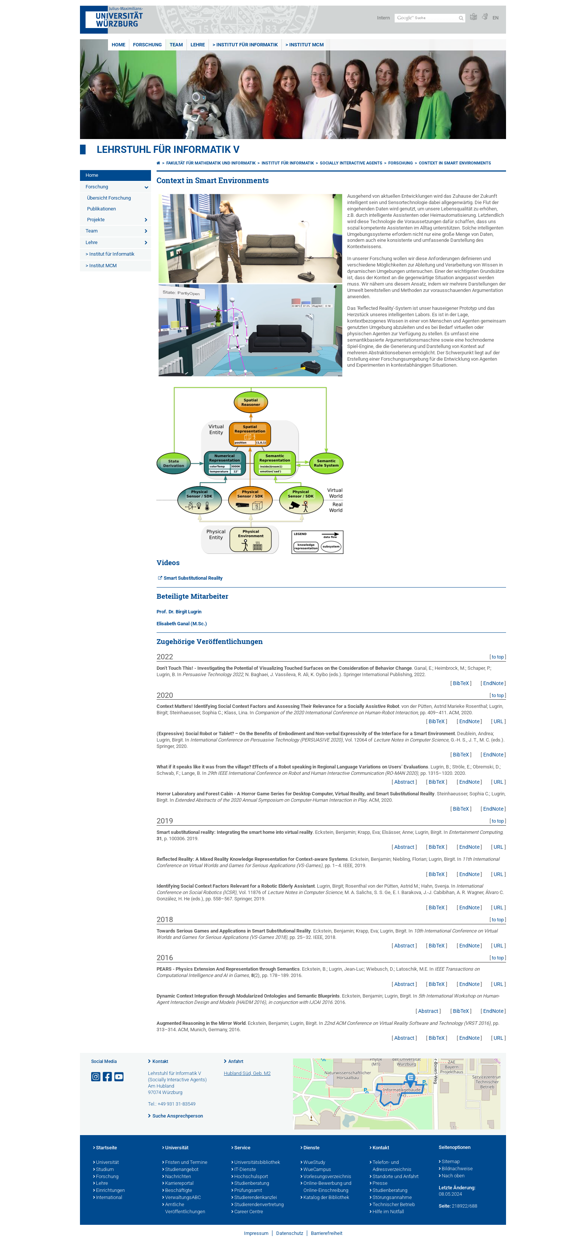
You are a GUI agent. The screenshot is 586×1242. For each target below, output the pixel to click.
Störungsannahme (391, 1198)
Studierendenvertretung (257, 1205)
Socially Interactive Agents (351, 163)
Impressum (256, 1233)
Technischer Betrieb (392, 1205)
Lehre (198, 44)
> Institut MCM (305, 44)
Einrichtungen (109, 1190)
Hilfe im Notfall (387, 1212)
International (107, 1198)
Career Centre (247, 1212)
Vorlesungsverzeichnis (325, 1177)
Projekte (96, 219)
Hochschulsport (249, 1177)
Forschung (147, 44)
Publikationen (101, 209)
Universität (106, 1162)
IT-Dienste (243, 1170)
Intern (383, 18)
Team (176, 44)
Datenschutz (289, 1233)
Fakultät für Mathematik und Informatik (211, 163)
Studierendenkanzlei (254, 1198)
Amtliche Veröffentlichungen (183, 1208)
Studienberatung (250, 1183)
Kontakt (160, 1061)
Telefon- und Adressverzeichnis (390, 1166)
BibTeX (461, 683)
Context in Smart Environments (455, 163)
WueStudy (312, 1162)
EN (496, 18)
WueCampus (315, 1170)
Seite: (445, 1206)
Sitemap (449, 1162)
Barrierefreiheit (326, 1233)
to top (498, 657)
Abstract (404, 782)
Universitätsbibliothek (255, 1162)
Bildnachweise (456, 1169)
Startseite (105, 1148)
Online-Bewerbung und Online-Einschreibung (325, 1187)
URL (498, 721)
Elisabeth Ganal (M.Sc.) (182, 623)
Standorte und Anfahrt (394, 1177)
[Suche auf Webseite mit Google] (430, 18)
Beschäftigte (177, 1190)
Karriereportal (178, 1183)
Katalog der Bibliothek (324, 1198)
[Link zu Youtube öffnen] (119, 1077)
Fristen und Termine (184, 1162)
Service (240, 1148)
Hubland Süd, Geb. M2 (247, 1073)
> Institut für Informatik (245, 44)
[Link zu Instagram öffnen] (96, 1077)
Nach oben (452, 1176)
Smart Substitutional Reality (193, 578)
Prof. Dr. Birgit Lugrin (179, 611)
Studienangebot (180, 1170)
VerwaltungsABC (181, 1198)
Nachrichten (176, 1177)
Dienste (310, 1148)
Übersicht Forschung (109, 198)
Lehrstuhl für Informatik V (168, 149)
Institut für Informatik (288, 163)
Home (118, 44)
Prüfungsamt (246, 1190)
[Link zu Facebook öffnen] (108, 1077)
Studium (103, 1170)
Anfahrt (235, 1061)
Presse (379, 1183)
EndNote (493, 683)
